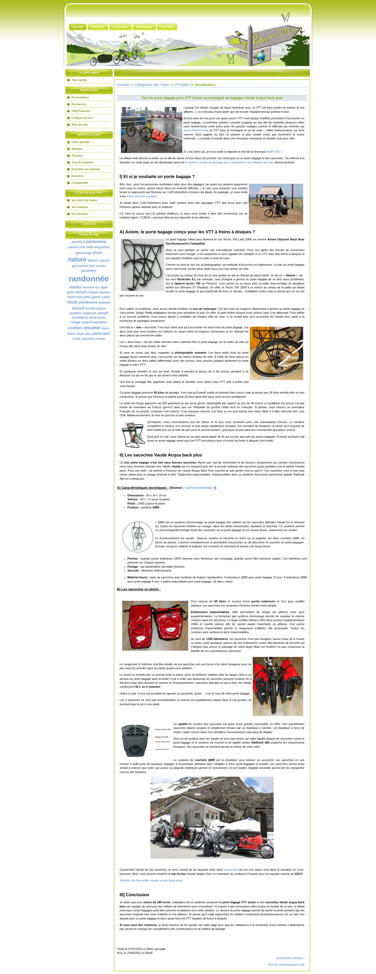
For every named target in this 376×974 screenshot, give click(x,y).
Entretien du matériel (86, 169)
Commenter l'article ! (290, 958)
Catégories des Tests (152, 85)
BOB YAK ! (273, 151)
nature (77, 259)
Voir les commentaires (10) (286, 964)
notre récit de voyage (141, 196)
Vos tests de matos (84, 200)
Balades (77, 148)
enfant (80, 292)
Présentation (80, 97)
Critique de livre (82, 117)
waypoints (101, 247)
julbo (87, 297)
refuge (75, 322)
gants (96, 297)
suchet (101, 266)
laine (92, 317)
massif (78, 308)
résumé (91, 327)
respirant (89, 313)
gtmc (70, 292)
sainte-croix (77, 247)
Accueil (123, 85)
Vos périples (80, 213)
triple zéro (84, 334)
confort (75, 328)
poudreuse (88, 302)
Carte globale (81, 142)
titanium (104, 302)
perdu (101, 317)
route (72, 302)
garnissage (83, 253)
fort (92, 266)
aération (100, 322)
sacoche (87, 339)
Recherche (79, 104)
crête (77, 339)
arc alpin (101, 287)
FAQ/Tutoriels (81, 110)
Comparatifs (80, 182)
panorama (96, 241)
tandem (75, 313)
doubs (75, 287)
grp (74, 266)
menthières (80, 317)
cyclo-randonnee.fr (200, 488)
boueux (105, 292)
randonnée (89, 278)
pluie (97, 252)
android (87, 322)
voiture (83, 266)
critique (92, 292)
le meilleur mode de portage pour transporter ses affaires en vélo (229, 162)
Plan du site (80, 124)
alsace (101, 308)
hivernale (74, 297)
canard (104, 260)
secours (88, 287)
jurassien (88, 270)
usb (90, 247)
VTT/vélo (182, 85)
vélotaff (102, 313)
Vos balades (80, 207)
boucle (90, 308)
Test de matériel (82, 162)
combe (100, 339)
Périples (77, 155)
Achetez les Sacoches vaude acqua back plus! (151, 880)
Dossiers (78, 175)
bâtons (93, 260)
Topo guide (79, 79)
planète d (78, 242)
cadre (106, 297)
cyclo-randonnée (195, 130)
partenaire (101, 333)
